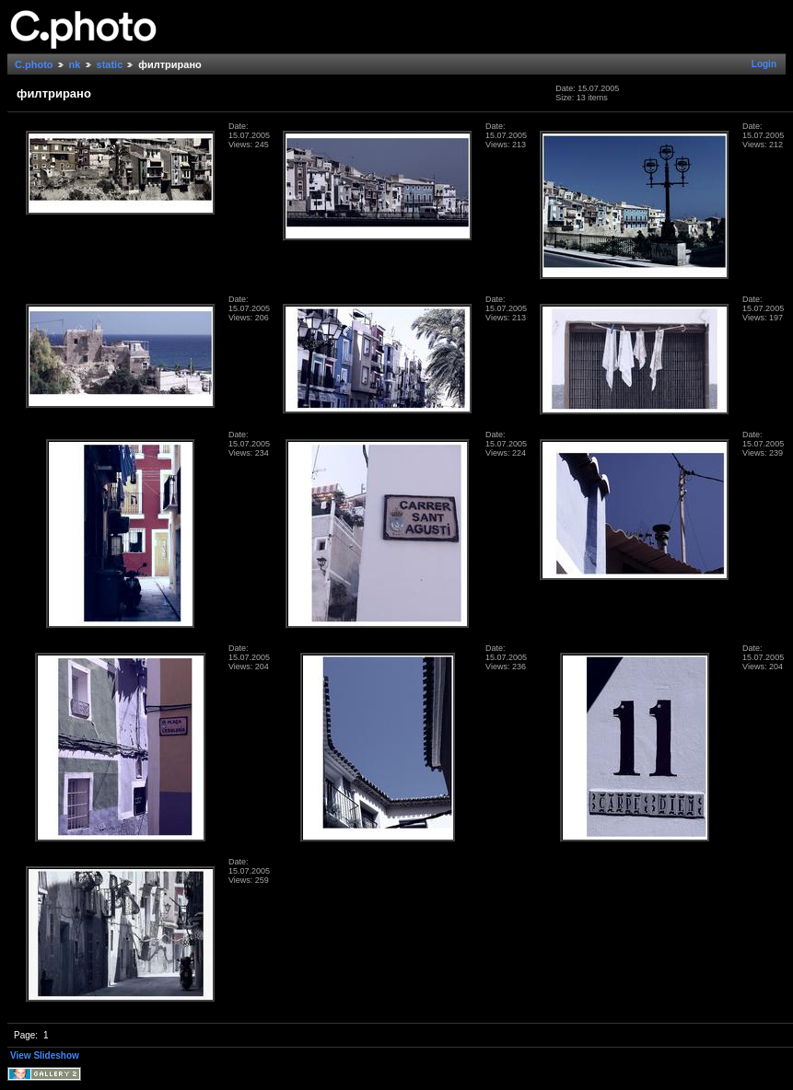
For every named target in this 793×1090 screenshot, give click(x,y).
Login (764, 64)
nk (75, 64)
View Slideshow (44, 1055)
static (110, 64)
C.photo (34, 64)
